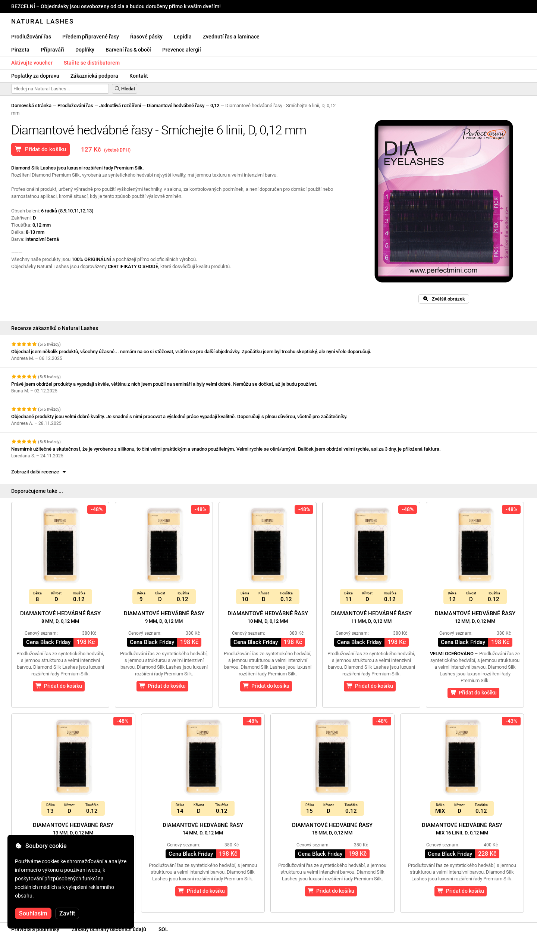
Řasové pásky (146, 37)
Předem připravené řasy (90, 37)
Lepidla (183, 37)
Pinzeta (20, 50)
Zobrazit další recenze (39, 472)
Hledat (124, 88)
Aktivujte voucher (32, 63)
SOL (163, 929)
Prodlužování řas (31, 37)
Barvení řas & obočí (128, 50)
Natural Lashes (42, 21)
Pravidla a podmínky (35, 929)
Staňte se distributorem (92, 63)
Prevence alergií (181, 50)
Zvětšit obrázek (444, 299)
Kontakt (138, 76)
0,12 (214, 105)
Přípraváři (52, 50)
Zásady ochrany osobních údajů (109, 929)
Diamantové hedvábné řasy (175, 105)
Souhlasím (33, 913)
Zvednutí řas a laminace (231, 37)
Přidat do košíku (40, 149)
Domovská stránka (31, 105)
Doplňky (84, 50)
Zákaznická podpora (94, 76)
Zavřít (67, 913)
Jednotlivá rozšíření (120, 105)
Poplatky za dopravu (35, 76)
